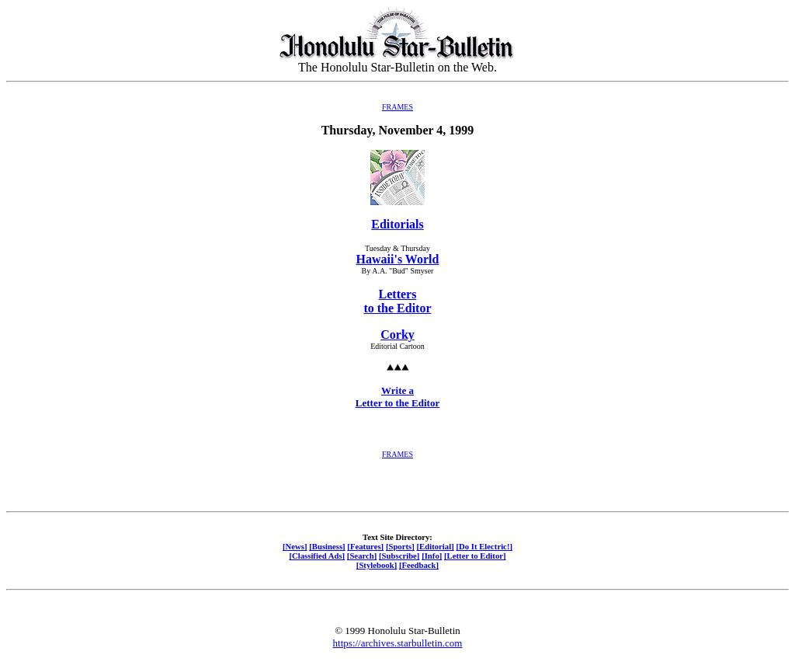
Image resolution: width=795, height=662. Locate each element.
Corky (397, 334)
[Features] (365, 546)
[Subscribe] (399, 555)
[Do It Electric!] (484, 546)
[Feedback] (419, 565)
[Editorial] (434, 546)
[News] (295, 546)
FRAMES (397, 107)
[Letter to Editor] (475, 555)
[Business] (327, 546)
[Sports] (400, 546)
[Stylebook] (376, 565)
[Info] (432, 555)
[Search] (362, 555)
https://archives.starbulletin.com (398, 643)
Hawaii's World (397, 259)
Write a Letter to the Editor (397, 397)
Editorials (397, 224)
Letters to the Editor (397, 301)
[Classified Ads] (317, 555)
